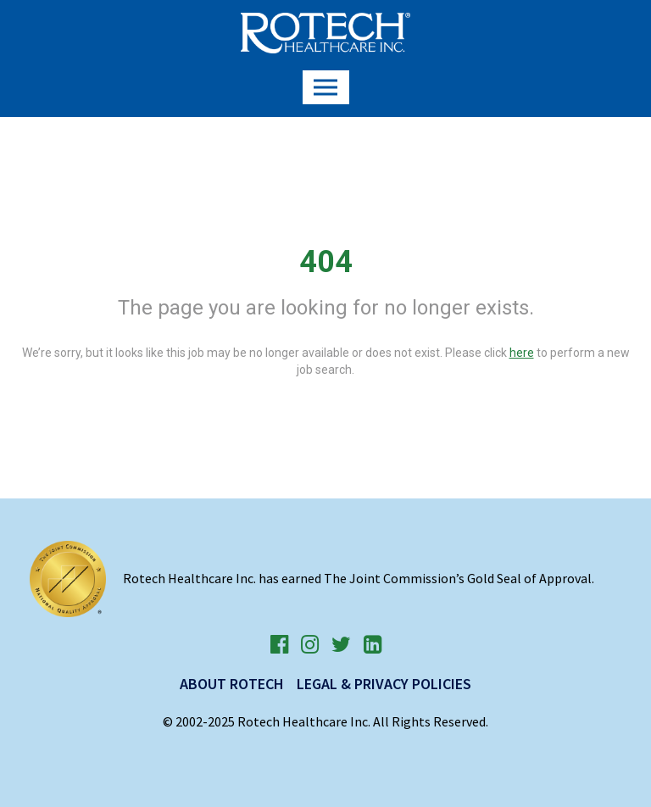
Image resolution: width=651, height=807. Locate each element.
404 (326, 262)
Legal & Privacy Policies (384, 683)
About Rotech (232, 683)
